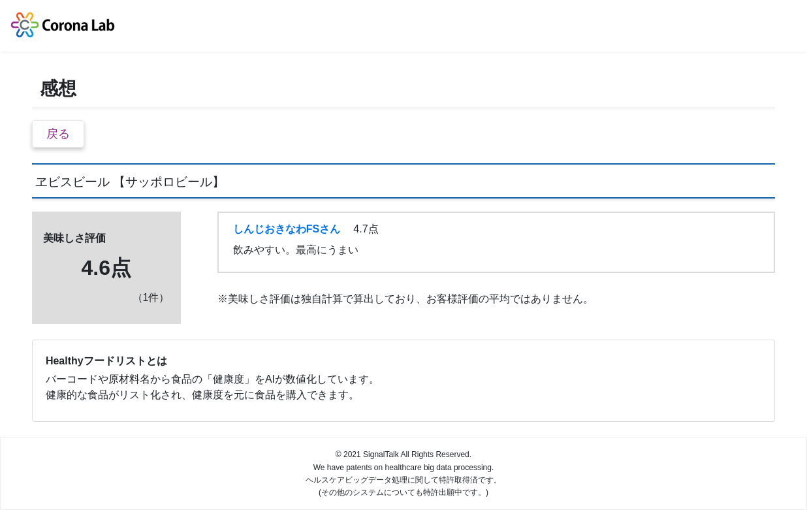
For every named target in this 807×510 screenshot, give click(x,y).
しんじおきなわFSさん (286, 228)
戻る (58, 133)
